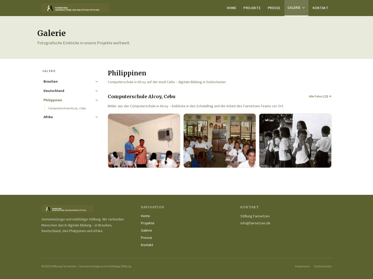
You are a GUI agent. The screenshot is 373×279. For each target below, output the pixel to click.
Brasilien (51, 81)
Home (231, 8)
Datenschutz (323, 266)
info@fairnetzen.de (255, 223)
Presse (274, 8)
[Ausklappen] (96, 81)
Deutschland (54, 91)
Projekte (252, 8)
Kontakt (320, 8)
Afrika (48, 117)
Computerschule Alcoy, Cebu (67, 108)
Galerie (296, 7)
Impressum (302, 266)
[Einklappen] (96, 100)
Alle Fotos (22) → (320, 97)
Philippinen (53, 100)
